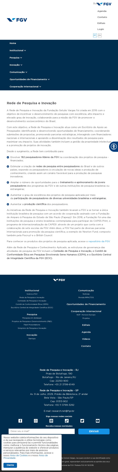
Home (13, 43)
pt (95, 35)
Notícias (86, 294)
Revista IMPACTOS (86, 297)
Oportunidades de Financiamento (86, 304)
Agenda (101, 11)
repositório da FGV (99, 241)
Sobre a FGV (32, 294)
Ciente (10, 465)
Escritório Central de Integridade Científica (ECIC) (32, 307)
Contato (102, 17)
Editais (101, 23)
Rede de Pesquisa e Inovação (32, 297)
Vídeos (86, 339)
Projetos (86, 318)
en (99, 35)
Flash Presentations (32, 325)
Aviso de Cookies (19, 456)
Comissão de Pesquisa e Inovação (32, 301)
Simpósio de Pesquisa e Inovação (32, 328)
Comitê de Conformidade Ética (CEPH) (32, 304)
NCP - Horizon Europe (86, 315)
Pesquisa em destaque (31, 318)
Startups (32, 338)
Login (100, 29)
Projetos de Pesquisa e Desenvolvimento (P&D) (32, 321)
